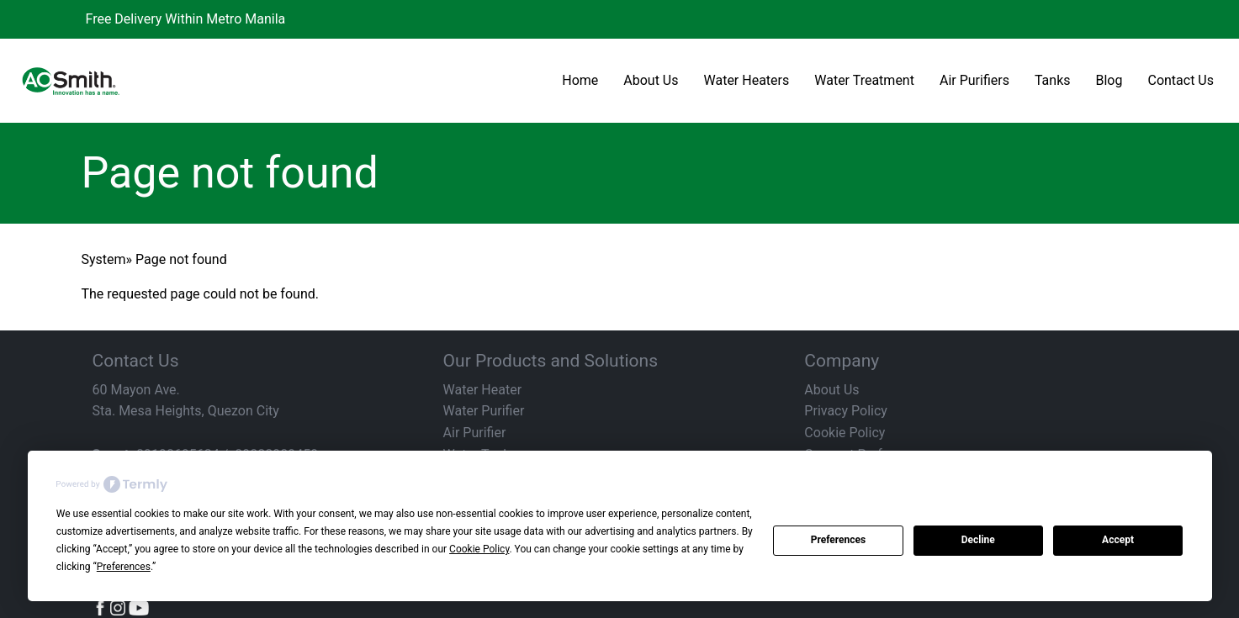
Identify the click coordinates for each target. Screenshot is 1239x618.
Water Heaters (747, 80)
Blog (1109, 80)
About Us (650, 80)
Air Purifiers (974, 80)
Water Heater (482, 390)
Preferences (838, 540)
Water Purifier (484, 411)
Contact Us (1180, 80)
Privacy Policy (845, 411)
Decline (978, 540)
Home (580, 80)
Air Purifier (474, 433)
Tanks (1053, 80)
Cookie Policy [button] (479, 549)
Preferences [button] (124, 567)
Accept (1118, 540)
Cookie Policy (844, 433)
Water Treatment (864, 80)
